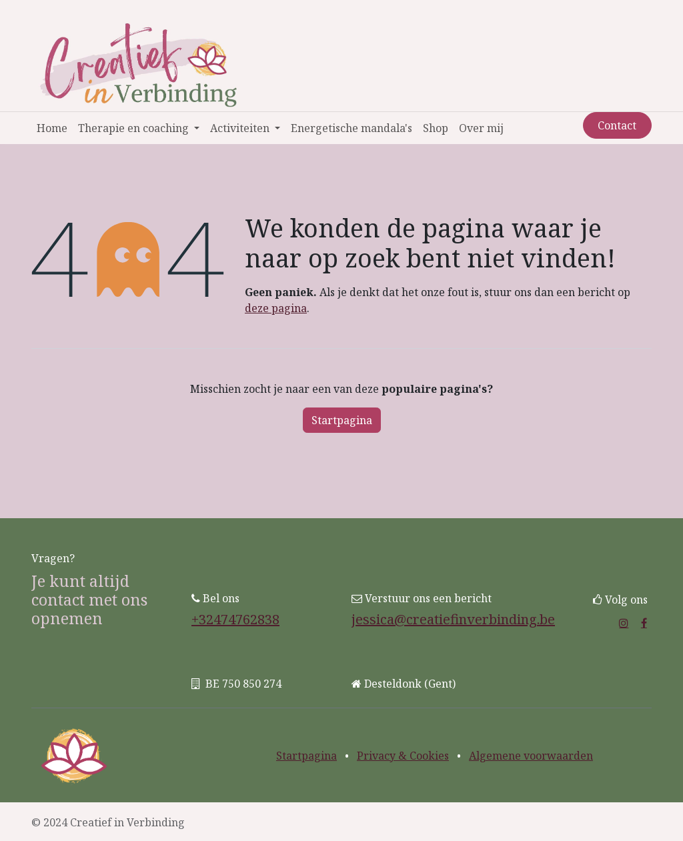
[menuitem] (52, 128)
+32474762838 (235, 619)
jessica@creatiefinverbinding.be (453, 619)
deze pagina (276, 308)
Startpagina (341, 420)
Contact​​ (617, 125)
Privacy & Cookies (403, 755)
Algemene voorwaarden (531, 755)
